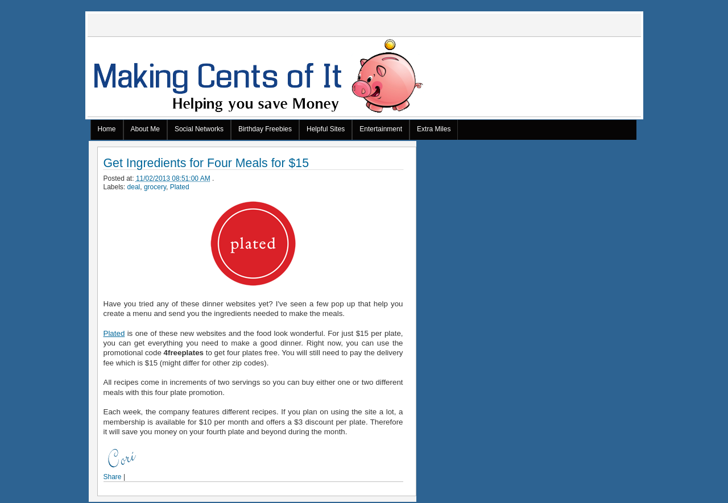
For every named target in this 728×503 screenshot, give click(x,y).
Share (113, 477)
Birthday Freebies (265, 129)
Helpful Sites (326, 129)
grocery (155, 187)
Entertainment (380, 129)
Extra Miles (433, 129)
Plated (179, 187)
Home (107, 129)
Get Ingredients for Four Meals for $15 (206, 163)
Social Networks (199, 129)
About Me (145, 129)
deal (133, 187)
